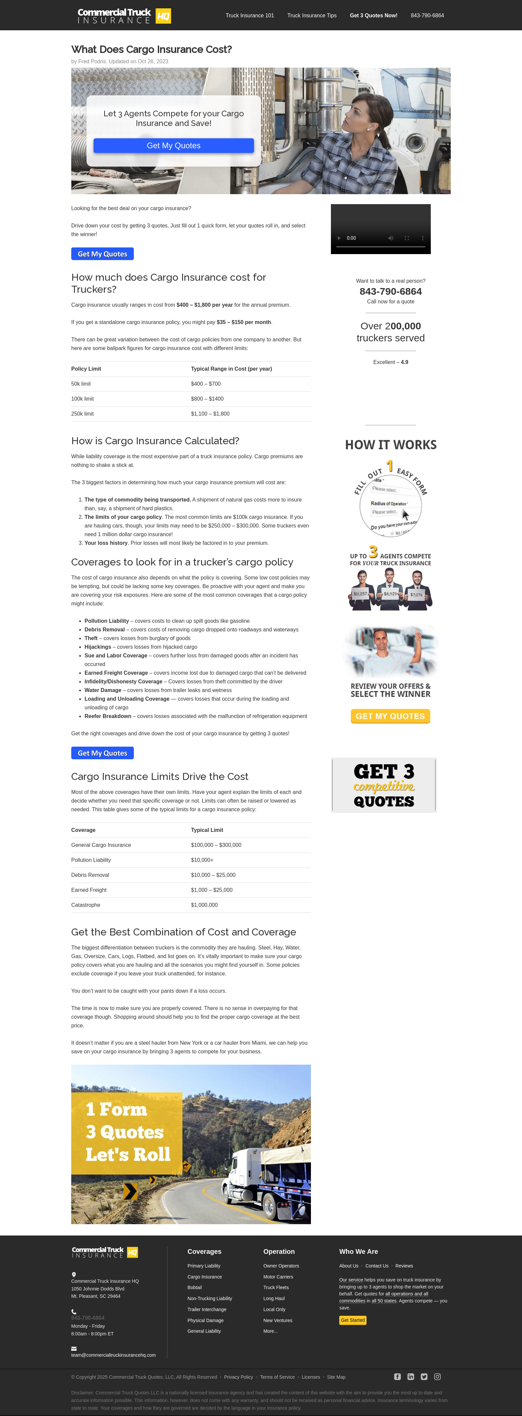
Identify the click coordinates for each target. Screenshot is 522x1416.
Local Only (274, 1309)
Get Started (353, 1320)
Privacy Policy (238, 1377)
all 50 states (384, 1300)
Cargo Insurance (204, 1276)
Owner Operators (281, 1265)
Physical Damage (205, 1320)
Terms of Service (277, 1377)
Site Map (336, 1377)
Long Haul (274, 1298)
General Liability (204, 1331)
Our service (351, 1279)
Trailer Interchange (206, 1309)
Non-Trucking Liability (209, 1298)
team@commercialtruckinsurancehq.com (113, 1355)
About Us (349, 1265)
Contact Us (377, 1265)
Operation (279, 1251)
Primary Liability (203, 1265)
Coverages (204, 1251)
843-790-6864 (88, 1318)
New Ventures (277, 1320)
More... (270, 1331)
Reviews (404, 1265)
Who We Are (358, 1251)
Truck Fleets (276, 1287)
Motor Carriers (278, 1276)
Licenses (311, 1377)
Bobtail (194, 1287)
